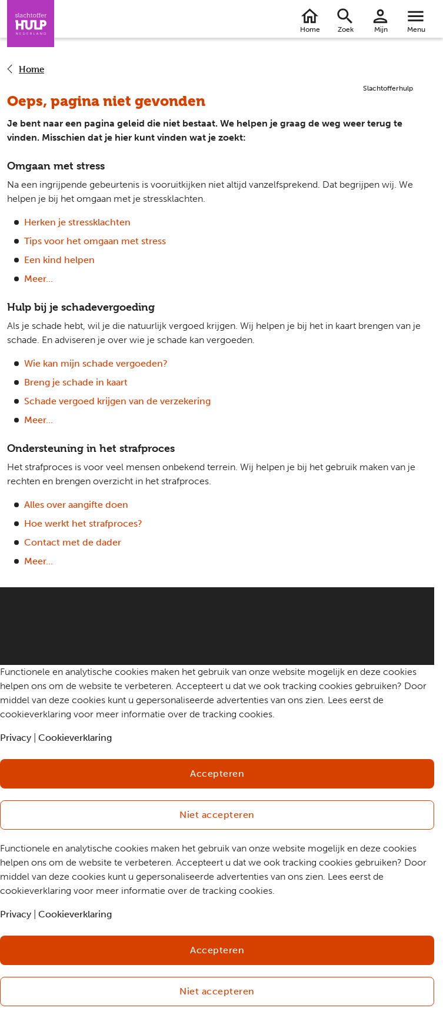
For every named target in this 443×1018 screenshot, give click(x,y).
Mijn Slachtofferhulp (380, 31)
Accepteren (217, 773)
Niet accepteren (217, 814)
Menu (416, 29)
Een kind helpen (59, 259)
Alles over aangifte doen (76, 504)
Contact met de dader (72, 542)
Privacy (15, 737)
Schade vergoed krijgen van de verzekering (117, 401)
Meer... (38, 278)
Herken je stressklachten (77, 222)
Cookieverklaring (75, 737)
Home (310, 29)
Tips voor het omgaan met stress (95, 241)
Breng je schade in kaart (76, 382)
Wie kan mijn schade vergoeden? (96, 363)
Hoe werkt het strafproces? (83, 523)
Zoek (346, 29)
